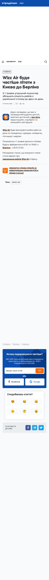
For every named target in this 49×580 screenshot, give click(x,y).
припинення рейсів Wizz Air (16, 159)
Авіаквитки (11, 61)
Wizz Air (6, 130)
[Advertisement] (24, 32)
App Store (35, 117)
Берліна (6, 148)
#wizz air (16, 182)
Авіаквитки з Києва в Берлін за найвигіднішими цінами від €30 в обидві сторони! (23, 170)
